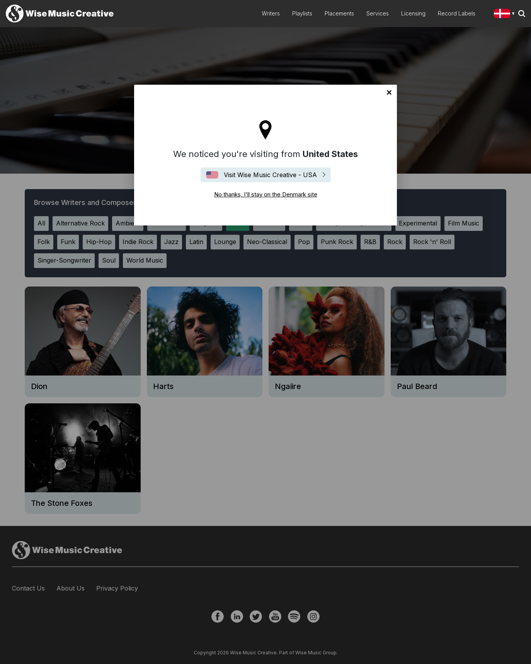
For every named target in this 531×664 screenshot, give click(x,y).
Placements (339, 13)
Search (521, 13)
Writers (271, 13)
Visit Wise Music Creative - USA (270, 175)
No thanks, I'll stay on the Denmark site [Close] (389, 92)
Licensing (413, 13)
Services (377, 13)
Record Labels (456, 13)
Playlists (302, 13)
